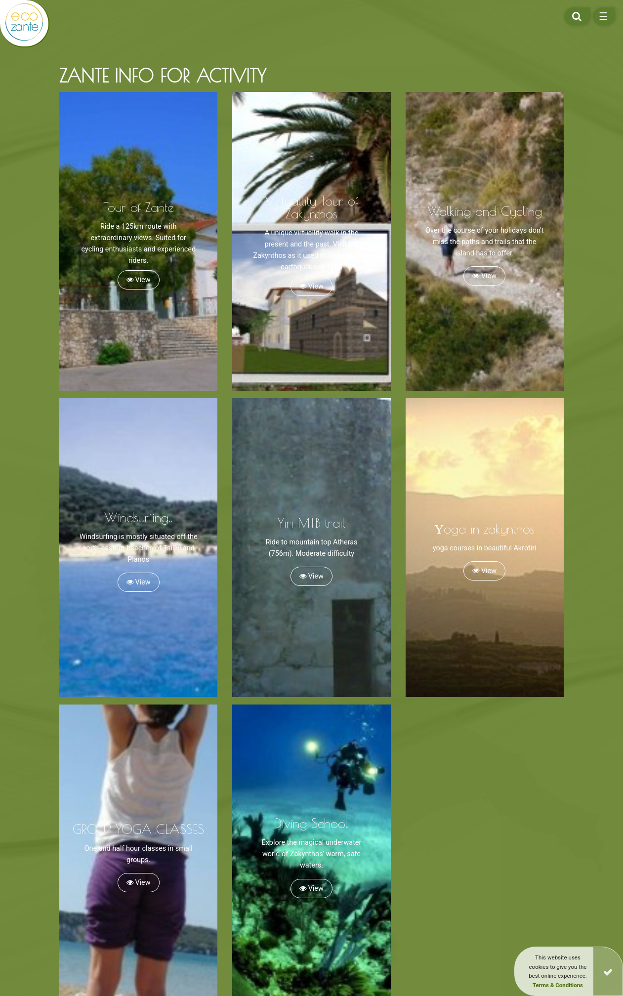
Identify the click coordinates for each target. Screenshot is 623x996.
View (138, 280)
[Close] (608, 971)
